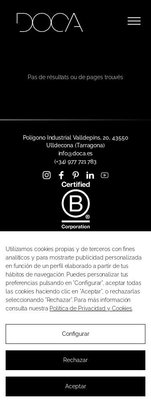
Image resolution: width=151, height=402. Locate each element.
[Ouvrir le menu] (134, 21)
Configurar (75, 334)
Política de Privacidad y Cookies (91, 308)
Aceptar (75, 386)
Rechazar (75, 360)
